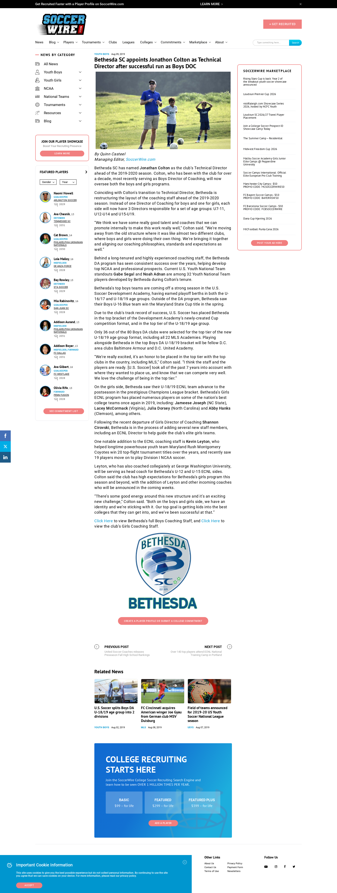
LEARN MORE (210, 4)
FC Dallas (60, 353)
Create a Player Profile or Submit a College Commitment (163, 621)
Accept (29, 885)
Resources (48, 113)
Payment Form (235, 867)
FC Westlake (61, 374)
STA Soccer (61, 287)
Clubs (113, 42)
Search (295, 42)
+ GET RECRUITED (282, 24)
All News (46, 64)
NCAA (44, 88)
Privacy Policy (234, 863)
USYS (191, 727)
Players (68, 42)
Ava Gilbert (61, 367)
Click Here (103, 521)
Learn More (62, 153)
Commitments (171, 42)
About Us (209, 863)
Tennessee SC (62, 221)
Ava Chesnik (62, 214)
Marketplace (198, 42)
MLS (143, 727)
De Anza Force (62, 266)
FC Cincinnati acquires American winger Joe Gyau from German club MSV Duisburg (161, 714)
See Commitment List (63, 411)
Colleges (146, 42)
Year (65, 182)
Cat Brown (61, 235)
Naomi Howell (63, 193)
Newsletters (233, 871)
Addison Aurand (65, 322)
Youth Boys (48, 72)
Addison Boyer (64, 346)
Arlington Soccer (65, 200)
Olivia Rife (61, 388)
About (219, 42)
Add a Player (163, 823)
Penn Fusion (61, 395)
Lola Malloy (62, 259)
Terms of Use (211, 871)
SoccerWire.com (140, 159)
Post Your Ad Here (269, 243)
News (39, 42)
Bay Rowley (62, 280)
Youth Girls (48, 80)
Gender (46, 182)
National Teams (52, 96)
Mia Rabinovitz (64, 301)
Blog (52, 42)
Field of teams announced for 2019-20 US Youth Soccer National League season (207, 714)
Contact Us (210, 867)
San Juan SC (61, 308)
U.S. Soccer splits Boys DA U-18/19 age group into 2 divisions (114, 712)
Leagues (129, 42)
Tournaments (91, 42)
